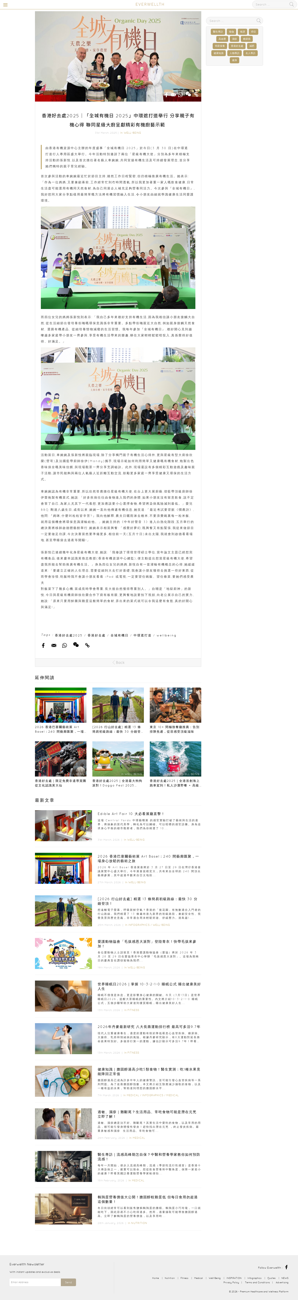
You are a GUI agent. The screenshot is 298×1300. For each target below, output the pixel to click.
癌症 (253, 31)
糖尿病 (246, 38)
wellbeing (167, 635)
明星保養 (220, 45)
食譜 (242, 31)
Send (68, 1282)
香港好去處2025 (69, 635)
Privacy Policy (231, 1282)
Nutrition (139, 1223)
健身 (234, 60)
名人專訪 (250, 53)
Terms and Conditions (257, 1282)
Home (155, 1278)
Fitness (133, 1010)
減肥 (251, 45)
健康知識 (219, 53)
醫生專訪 (218, 31)
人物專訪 (234, 53)
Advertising (282, 1282)
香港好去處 (97, 635)
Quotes (271, 1278)
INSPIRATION (234, 1278)
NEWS (284, 1278)
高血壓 (222, 38)
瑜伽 (231, 31)
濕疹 (234, 38)
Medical (133, 1095)
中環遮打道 (143, 635)
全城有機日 (120, 635)
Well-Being (132, 132)
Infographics (139, 924)
